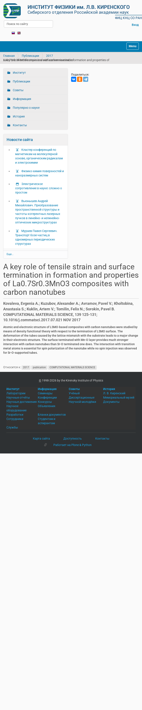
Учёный (74, 393)
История (18, 116)
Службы (12, 427)
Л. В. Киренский (114, 393)
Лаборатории (15, 393)
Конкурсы (45, 401)
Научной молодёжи (82, 401)
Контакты (19, 125)
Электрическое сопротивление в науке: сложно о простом (38, 188)
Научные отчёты (18, 397)
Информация (21, 99)
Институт (19, 72)
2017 (49, 55)
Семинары (45, 393)
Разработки (14, 414)
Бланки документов (52, 414)
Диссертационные (81, 397)
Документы (111, 401)
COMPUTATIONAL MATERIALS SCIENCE (72, 367)
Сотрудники (14, 419)
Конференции (47, 397)
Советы (17, 90)
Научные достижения (21, 401)
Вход (135, 24)
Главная (9, 55)
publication (39, 367)
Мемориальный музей (118, 397)
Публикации (30, 55)
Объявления (46, 406)
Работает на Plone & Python (72, 445)
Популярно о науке (26, 107)
